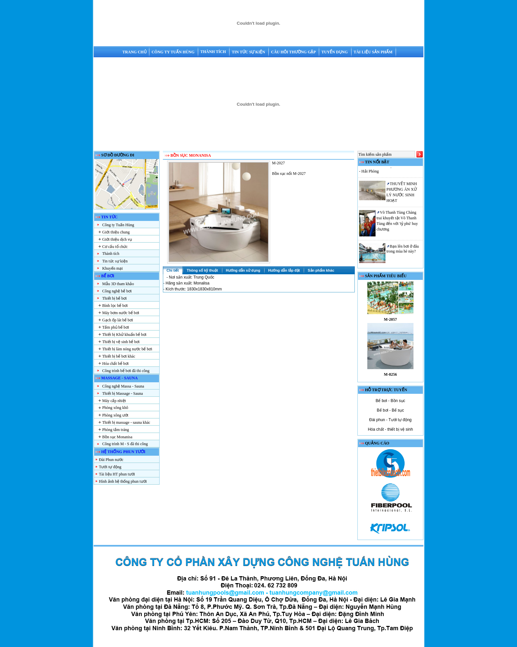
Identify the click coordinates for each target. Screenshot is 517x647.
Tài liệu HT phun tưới (117, 474)
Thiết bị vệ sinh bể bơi (120, 341)
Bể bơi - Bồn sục (390, 400)
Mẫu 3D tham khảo (118, 284)
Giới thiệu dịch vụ (117, 239)
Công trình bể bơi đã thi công (125, 370)
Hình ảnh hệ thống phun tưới (123, 481)
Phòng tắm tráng (115, 429)
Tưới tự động (110, 467)
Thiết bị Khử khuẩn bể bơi (124, 334)
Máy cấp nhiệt (114, 400)
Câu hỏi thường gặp (294, 52)
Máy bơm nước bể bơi (120, 312)
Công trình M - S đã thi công (125, 444)
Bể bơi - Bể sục (390, 410)
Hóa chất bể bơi (115, 363)
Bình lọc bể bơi (115, 305)
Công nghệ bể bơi (117, 291)
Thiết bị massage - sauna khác (126, 422)
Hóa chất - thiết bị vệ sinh (390, 429)
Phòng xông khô (115, 407)
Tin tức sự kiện (249, 52)
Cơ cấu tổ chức (115, 246)
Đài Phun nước (111, 459)
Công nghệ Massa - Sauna (123, 386)
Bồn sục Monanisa (117, 437)
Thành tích (213, 51)
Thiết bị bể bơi (114, 298)
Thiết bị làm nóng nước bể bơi (127, 349)
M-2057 (390, 321)
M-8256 (390, 376)
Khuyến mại (112, 268)
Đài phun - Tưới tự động (390, 420)
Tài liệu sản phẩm (373, 52)
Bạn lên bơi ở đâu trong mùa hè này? (402, 251)
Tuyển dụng (335, 52)
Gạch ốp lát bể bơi (117, 320)
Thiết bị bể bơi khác (118, 356)
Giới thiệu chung (116, 232)
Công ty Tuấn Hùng (174, 52)
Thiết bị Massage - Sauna (122, 393)
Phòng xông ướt (115, 415)
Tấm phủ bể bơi (115, 327)
